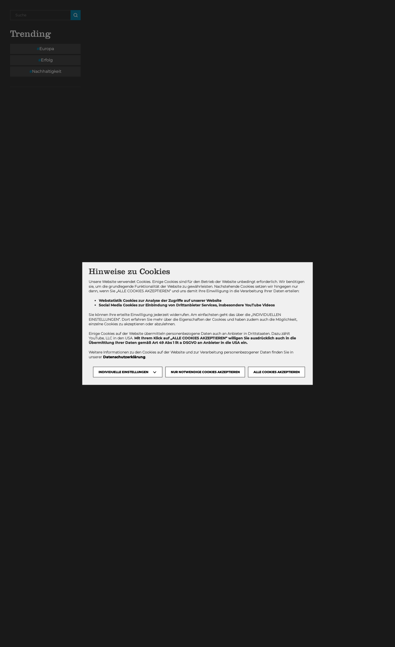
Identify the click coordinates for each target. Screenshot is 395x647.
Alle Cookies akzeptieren (276, 372)
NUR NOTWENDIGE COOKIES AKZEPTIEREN (205, 372)
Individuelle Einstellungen (123, 372)
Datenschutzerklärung (124, 356)
